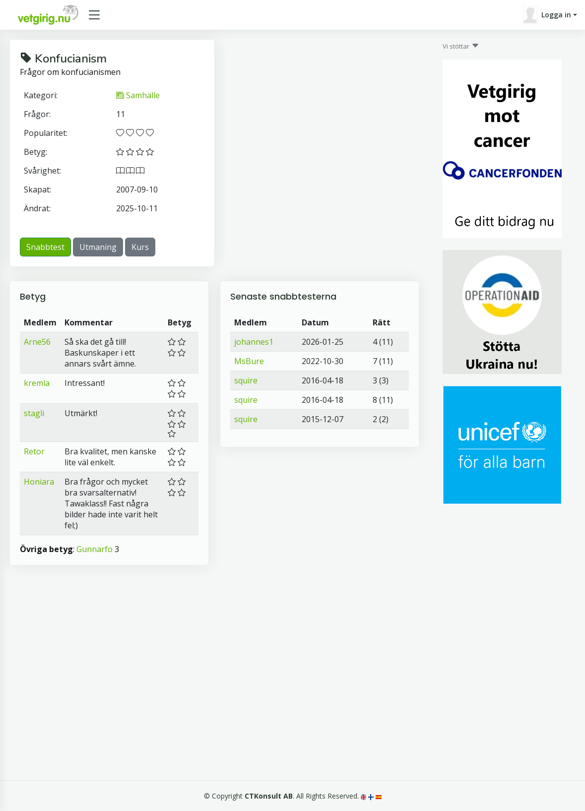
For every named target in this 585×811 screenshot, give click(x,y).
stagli (34, 413)
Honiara (39, 481)
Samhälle (138, 95)
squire (246, 380)
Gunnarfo (94, 549)
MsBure (249, 361)
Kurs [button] (140, 247)
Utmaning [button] (98, 247)
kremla (37, 382)
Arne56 (37, 341)
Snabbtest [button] (45, 247)
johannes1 (253, 341)
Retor (34, 451)
